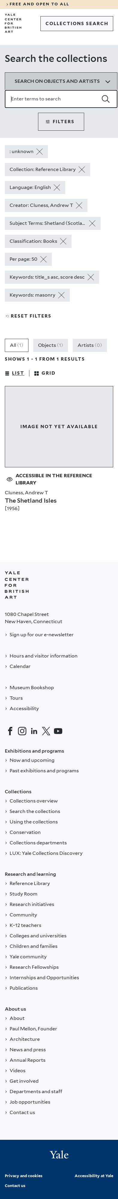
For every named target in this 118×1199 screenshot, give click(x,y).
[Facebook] (10, 731)
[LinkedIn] (34, 731)
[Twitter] (46, 731)
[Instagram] (22, 731)
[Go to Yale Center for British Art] (13, 23)
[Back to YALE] (17, 585)
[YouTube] (58, 731)
